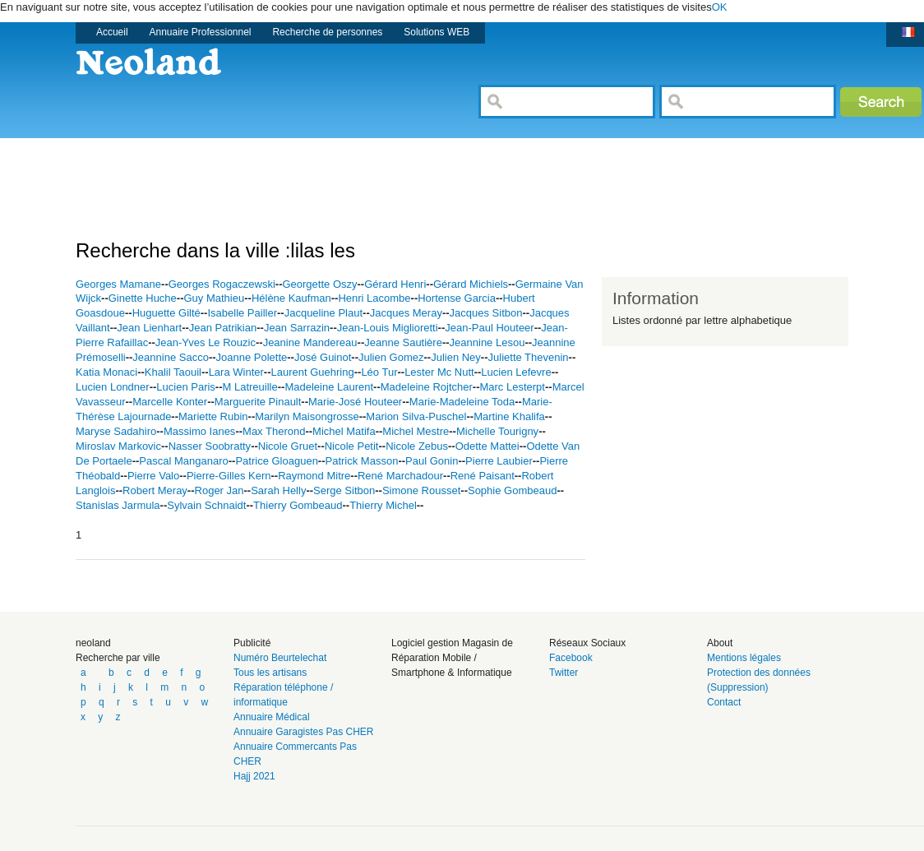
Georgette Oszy (319, 284)
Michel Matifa (344, 431)
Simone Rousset (421, 490)
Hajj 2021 (254, 776)
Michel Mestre (415, 431)
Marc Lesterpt (511, 387)
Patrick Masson (362, 461)
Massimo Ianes (199, 431)
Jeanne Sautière (403, 342)
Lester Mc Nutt (439, 372)
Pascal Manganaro (183, 461)
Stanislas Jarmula (118, 505)
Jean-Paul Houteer (489, 327)
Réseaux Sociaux (587, 643)
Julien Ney (456, 357)
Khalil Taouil (173, 372)
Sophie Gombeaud (512, 490)
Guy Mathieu (214, 298)
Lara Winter (236, 372)
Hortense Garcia (457, 298)
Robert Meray (154, 490)
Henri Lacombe (374, 298)
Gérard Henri (395, 284)
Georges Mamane (118, 284)
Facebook (571, 658)
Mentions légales (744, 658)
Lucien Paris (185, 387)
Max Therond (274, 431)
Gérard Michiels (470, 284)
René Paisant (482, 475)
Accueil (112, 32)
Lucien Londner (113, 387)
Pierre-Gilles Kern (229, 475)
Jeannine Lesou (487, 342)
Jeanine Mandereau (310, 342)
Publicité (251, 643)
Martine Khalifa (509, 416)
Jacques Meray (406, 313)
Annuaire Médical (271, 717)
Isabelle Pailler (242, 313)
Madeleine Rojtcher (427, 387)
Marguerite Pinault (258, 401)
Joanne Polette (252, 357)
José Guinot (322, 357)
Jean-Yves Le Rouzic (205, 342)
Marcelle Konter (169, 401)
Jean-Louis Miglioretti (387, 327)
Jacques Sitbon (486, 313)
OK (720, 7)
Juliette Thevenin (528, 357)
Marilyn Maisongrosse (306, 416)
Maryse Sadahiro (116, 431)
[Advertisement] (375, 175)
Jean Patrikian (222, 327)
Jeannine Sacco (170, 357)
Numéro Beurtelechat (279, 658)
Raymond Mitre (314, 475)
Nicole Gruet (287, 446)
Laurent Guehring (312, 372)
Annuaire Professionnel (201, 32)
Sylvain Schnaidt (206, 505)
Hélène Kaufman (291, 298)
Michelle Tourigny (497, 431)
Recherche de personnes (327, 32)
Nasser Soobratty (210, 446)
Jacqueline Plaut (323, 313)
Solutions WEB (436, 32)
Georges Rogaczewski (222, 284)
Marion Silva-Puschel (416, 416)
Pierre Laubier (499, 461)
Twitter (563, 672)
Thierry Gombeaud (297, 505)
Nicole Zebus (417, 446)
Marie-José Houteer (355, 401)
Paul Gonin (431, 461)
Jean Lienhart (149, 327)
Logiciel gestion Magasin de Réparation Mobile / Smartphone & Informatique (452, 657)
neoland (93, 643)
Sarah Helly (278, 490)
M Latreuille (250, 387)
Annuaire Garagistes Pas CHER (303, 732)
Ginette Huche (143, 298)
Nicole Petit (352, 446)
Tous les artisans (270, 672)
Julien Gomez (390, 357)
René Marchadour (400, 475)
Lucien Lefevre (516, 372)
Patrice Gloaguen (276, 461)
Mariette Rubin (213, 416)
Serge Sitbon (344, 490)
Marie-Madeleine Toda (462, 401)
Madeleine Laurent (328, 387)
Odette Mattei (487, 446)
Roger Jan (219, 490)
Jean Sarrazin (297, 327)
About (719, 643)
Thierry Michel (383, 505)
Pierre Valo (153, 475)
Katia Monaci (106, 372)
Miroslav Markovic (118, 446)
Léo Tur (379, 372)
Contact (724, 702)
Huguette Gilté (166, 313)
